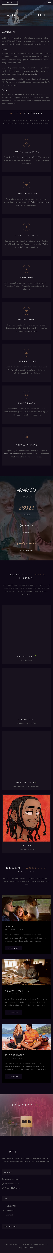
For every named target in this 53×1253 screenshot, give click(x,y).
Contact (9, 1215)
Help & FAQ (11, 1206)
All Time (21, 205)
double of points (16, 79)
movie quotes (31, 331)
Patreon (16, 1179)
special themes (10, 454)
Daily (33, 202)
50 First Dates (14, 1055)
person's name (11, 63)
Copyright (10, 1210)
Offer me (9, 1184)
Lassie (9, 926)
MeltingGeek (25, 656)
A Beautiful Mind (17, 991)
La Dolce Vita (36, 157)
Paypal (8, 1179)
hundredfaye (25, 782)
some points (33, 74)
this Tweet (15, 1188)
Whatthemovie (8, 44)
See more (13, 948)
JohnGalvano (27, 719)
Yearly (46, 202)
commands (18, 94)
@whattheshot (35, 44)
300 (18, 415)
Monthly (39, 202)
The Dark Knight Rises (18, 157)
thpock (26, 845)
